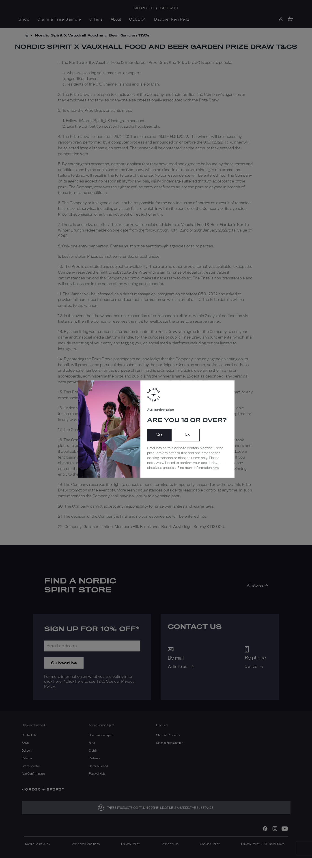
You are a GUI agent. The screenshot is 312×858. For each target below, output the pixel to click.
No (187, 435)
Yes (159, 435)
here (216, 468)
